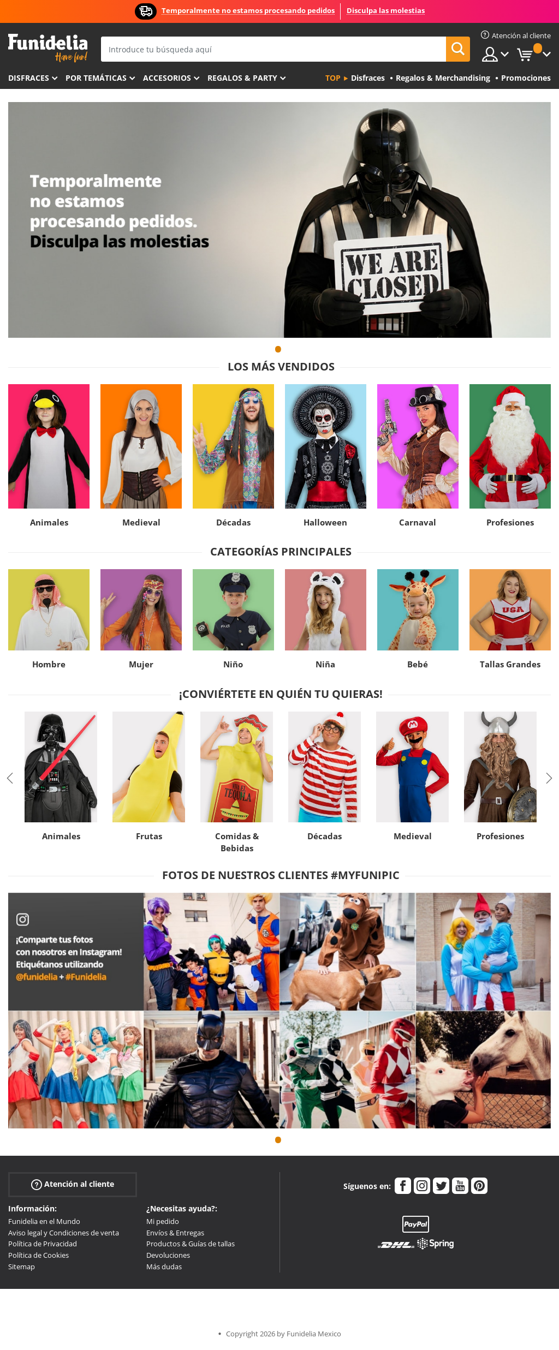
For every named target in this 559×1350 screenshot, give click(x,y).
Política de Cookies (38, 1255)
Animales (49, 522)
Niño (233, 664)
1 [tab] (278, 354)
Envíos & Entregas (175, 1233)
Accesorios (167, 78)
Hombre (49, 664)
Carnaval (417, 522)
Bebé (417, 664)
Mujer (141, 664)
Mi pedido (162, 1221)
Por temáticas (96, 78)
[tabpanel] (279, 220)
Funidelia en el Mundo (44, 1221)
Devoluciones (168, 1255)
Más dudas (164, 1266)
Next (549, 778)
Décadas (233, 522)
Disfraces (28, 78)
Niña (325, 664)
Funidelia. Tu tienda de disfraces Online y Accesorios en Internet (47, 48)
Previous (9, 778)
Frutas (149, 836)
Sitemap (21, 1266)
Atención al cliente (72, 1184)
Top (333, 78)
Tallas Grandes (510, 664)
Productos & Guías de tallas (190, 1244)
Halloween (325, 522)
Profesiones (510, 522)
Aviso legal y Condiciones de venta (63, 1233)
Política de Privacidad (42, 1244)
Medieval (141, 522)
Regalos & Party (242, 78)
